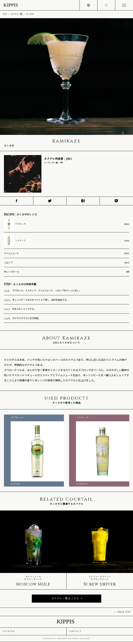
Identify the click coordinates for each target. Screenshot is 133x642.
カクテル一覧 (16, 14)
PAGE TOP (122, 612)
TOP (5, 14)
